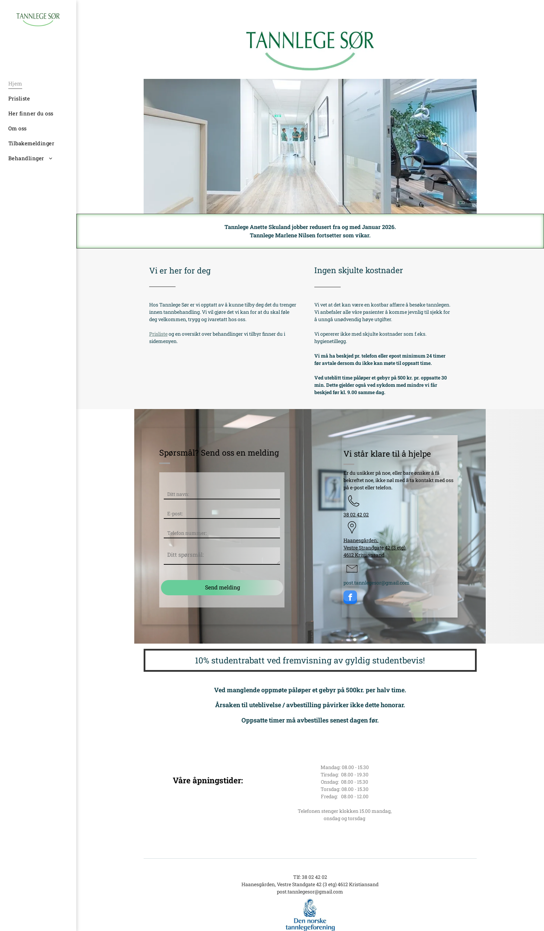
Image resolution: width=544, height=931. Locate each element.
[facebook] (350, 598)
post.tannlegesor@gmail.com (376, 582)
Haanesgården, (361, 540)
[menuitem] (32, 83)
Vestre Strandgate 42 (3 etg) (374, 547)
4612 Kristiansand (363, 555)
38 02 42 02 (356, 514)
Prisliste (158, 333)
